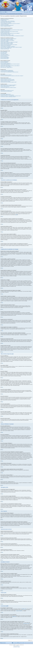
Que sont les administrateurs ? (5, 61)
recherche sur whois (26, 623)
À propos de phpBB (19, 610)
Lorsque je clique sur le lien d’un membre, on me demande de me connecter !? (12, 35)
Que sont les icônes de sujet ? (5, 58)
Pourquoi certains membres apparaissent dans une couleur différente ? (10, 65)
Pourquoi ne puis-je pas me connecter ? (6, 22)
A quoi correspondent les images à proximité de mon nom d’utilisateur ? (10, 33)
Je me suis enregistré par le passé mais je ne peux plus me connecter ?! (10, 23)
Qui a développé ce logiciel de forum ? (6, 94)
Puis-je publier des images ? (4, 54)
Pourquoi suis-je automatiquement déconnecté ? (7, 25)
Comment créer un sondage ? (5, 41)
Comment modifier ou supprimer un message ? (7, 39)
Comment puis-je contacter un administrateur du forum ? (8, 96)
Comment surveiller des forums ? (5, 86)
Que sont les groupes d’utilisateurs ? (5, 63)
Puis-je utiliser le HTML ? (4, 52)
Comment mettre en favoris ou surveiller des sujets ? (8, 85)
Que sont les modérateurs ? (4, 62)
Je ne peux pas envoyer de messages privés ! (7, 70)
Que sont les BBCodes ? (4, 51)
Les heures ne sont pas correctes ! (5, 30)
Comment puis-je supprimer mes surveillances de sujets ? (8, 87)
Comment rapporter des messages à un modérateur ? (8, 46)
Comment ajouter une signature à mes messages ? (7, 40)
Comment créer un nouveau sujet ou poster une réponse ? (8, 38)
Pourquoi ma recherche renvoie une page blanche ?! (8, 80)
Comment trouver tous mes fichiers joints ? (6, 91)
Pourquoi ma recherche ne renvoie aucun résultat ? (7, 79)
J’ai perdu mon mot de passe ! (5, 24)
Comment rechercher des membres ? (6, 81)
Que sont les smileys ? (4, 53)
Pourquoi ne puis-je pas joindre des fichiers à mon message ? (9, 44)
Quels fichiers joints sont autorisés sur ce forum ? (7, 90)
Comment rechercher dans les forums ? (6, 78)
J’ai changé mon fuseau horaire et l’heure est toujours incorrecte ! (9, 31)
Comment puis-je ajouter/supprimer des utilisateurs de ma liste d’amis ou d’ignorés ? (12, 75)
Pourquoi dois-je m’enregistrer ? (5, 19)
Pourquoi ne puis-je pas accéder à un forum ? (7, 43)
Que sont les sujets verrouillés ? (5, 57)
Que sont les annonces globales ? (5, 55)
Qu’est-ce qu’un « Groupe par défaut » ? (6, 66)
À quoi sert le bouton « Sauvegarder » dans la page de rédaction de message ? (11, 47)
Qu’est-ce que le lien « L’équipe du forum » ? (7, 67)
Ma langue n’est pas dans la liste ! (5, 32)
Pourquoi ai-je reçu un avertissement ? (6, 45)
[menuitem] (6, 12)
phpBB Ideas (14, 616)
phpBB (17, 214)
